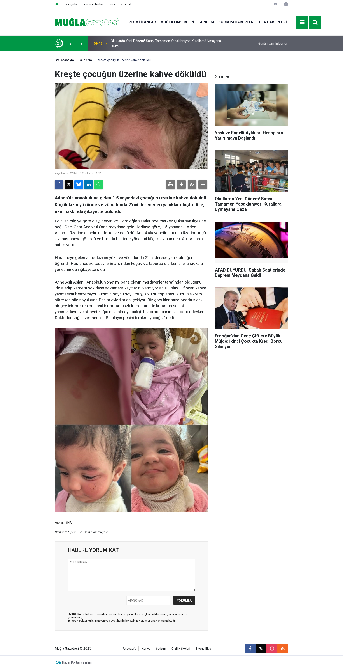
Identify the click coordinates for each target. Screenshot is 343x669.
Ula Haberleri (273, 22)
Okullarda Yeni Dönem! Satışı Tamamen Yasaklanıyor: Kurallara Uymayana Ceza (166, 43)
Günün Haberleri (93, 4)
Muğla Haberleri (177, 22)
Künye (146, 649)
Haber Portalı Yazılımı (77, 662)
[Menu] (302, 22)
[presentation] (70, 43)
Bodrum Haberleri (236, 22)
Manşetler (71, 4)
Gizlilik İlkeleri (181, 649)
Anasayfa (64, 60)
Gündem (206, 22)
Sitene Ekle (127, 4)
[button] (181, 184)
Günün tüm (273, 43)
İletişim (161, 649)
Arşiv (111, 4)
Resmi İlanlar (142, 22)
